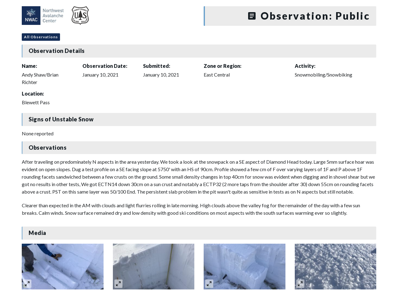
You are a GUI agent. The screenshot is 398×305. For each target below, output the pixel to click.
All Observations (41, 37)
